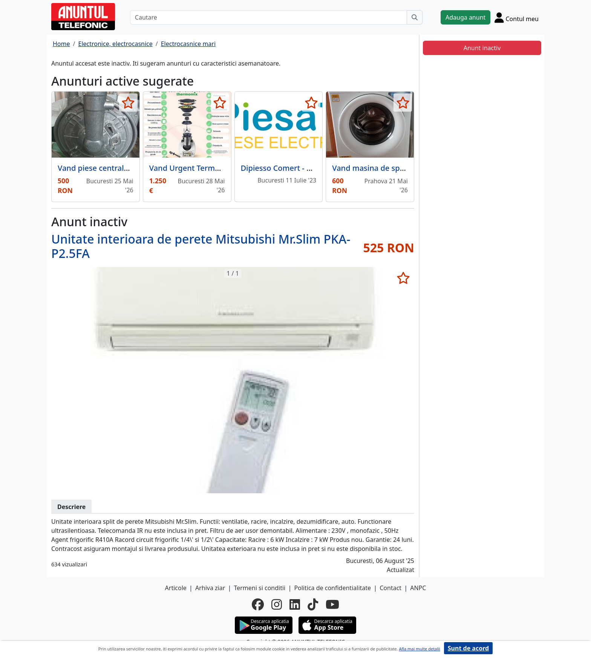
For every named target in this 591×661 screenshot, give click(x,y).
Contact (390, 588)
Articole (176, 588)
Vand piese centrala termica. (109, 168)
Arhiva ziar (210, 588)
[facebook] (258, 604)
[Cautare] (268, 17)
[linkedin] (294, 604)
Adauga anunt (465, 17)
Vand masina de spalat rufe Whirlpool (399, 168)
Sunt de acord (468, 648)
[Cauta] (415, 17)
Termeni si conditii (259, 588)
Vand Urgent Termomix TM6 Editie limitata (225, 168)
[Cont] (516, 17)
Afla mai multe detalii (419, 649)
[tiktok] (313, 604)
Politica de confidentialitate (332, 588)
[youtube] (332, 604)
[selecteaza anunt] (128, 103)
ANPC (418, 588)
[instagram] (276, 604)
